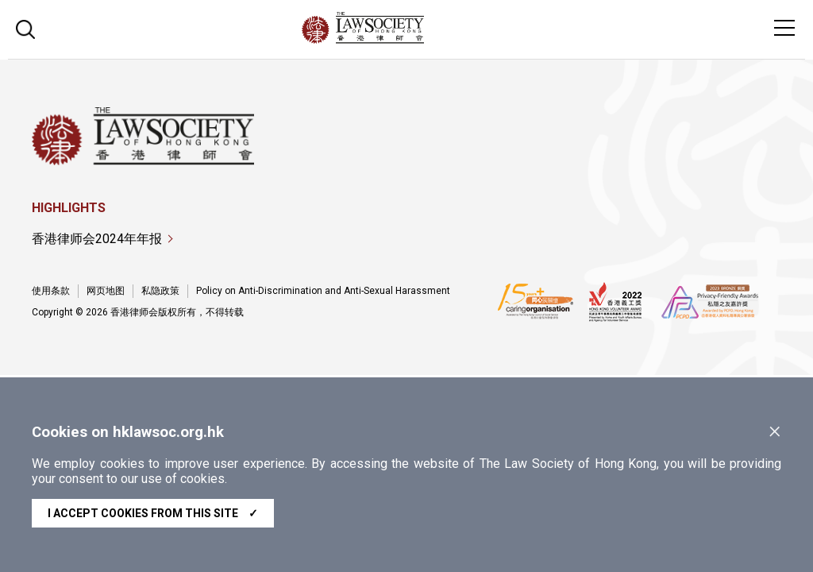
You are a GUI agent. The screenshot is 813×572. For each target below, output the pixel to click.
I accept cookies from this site (153, 513)
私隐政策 (160, 290)
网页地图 (106, 290)
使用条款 (51, 290)
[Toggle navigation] (784, 28)
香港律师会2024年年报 (97, 238)
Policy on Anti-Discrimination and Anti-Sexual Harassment (323, 290)
